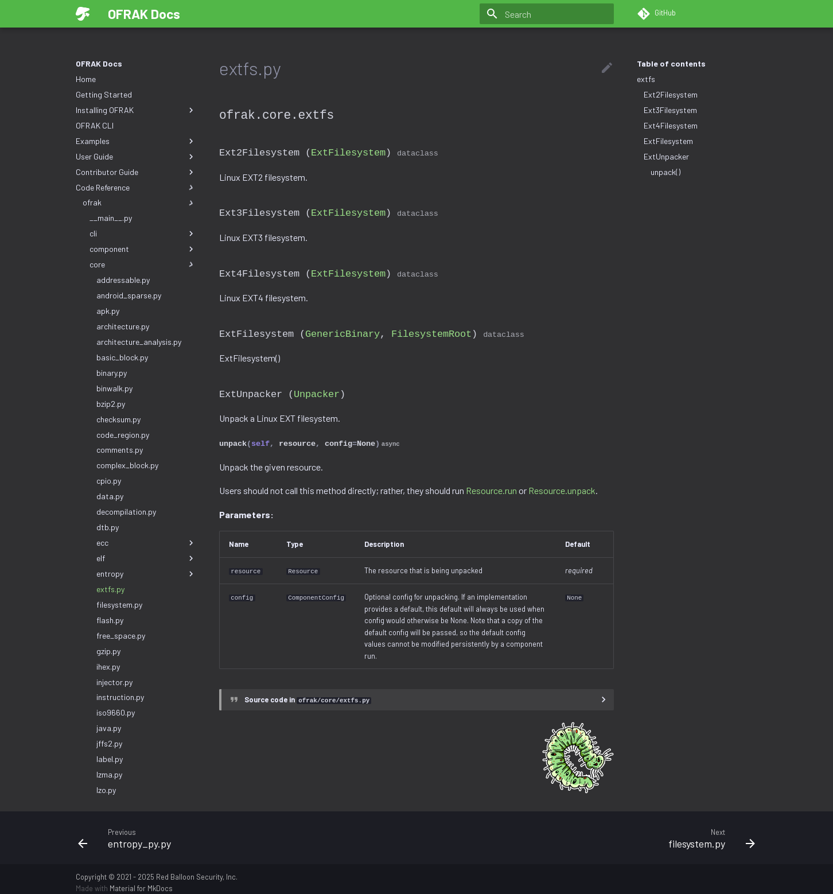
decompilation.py (126, 511)
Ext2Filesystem (671, 94)
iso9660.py (115, 712)
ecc (146, 543)
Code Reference (136, 187)
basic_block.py (122, 357)
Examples (136, 141)
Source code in (307, 692)
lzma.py (109, 774)
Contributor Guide (136, 172)
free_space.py (120, 635)
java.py (108, 728)
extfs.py (110, 589)
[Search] (547, 13)
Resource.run (491, 484)
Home (86, 79)
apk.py (107, 311)
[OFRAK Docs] (82, 13)
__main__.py (110, 218)
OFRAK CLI (95, 125)
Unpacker (317, 388)
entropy (146, 574)
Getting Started (104, 94)
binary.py (111, 373)
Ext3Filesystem (670, 110)
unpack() (665, 172)
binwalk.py (114, 388)
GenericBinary (342, 329)
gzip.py (108, 651)
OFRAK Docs (99, 63)
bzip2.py (110, 404)
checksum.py (118, 419)
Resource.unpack (561, 484)
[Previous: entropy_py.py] (242, 830)
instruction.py (120, 697)
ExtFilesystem (668, 141)
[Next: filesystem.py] (590, 830)
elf (146, 558)
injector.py (114, 682)
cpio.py (108, 480)
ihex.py (108, 666)
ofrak (139, 202)
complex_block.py (127, 465)
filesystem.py (119, 604)
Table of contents (671, 63)
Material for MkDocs (141, 881)
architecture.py (122, 326)
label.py (109, 759)
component (142, 249)
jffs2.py (109, 743)
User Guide (136, 156)
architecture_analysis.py (138, 342)
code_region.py (122, 435)
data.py (109, 496)
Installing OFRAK (136, 110)
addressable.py (123, 280)
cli (142, 233)
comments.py (119, 449)
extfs (646, 79)
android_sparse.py (128, 295)
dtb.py (107, 527)
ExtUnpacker (666, 156)
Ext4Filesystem (671, 125)
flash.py (109, 620)
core (142, 264)
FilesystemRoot (431, 329)
